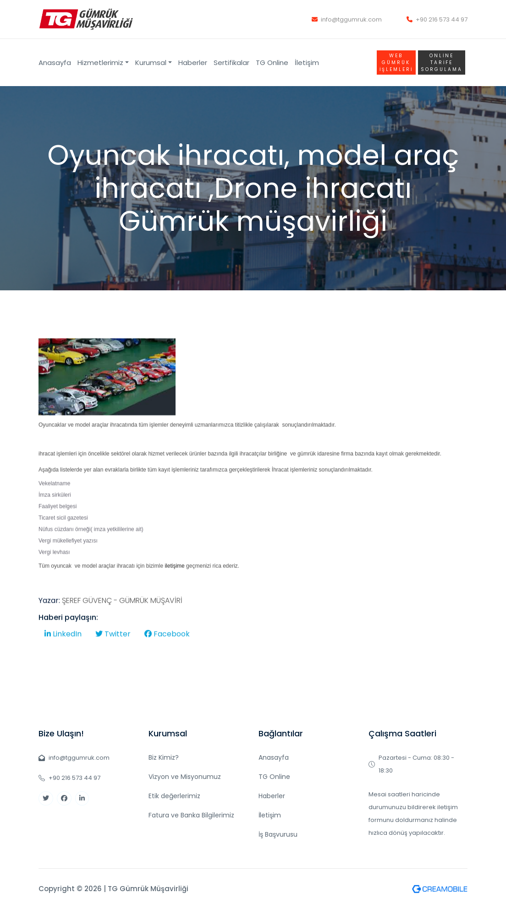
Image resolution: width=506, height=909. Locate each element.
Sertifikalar (231, 62)
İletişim (307, 62)
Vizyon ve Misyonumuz (184, 776)
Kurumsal (150, 62)
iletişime (174, 585)
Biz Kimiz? (163, 757)
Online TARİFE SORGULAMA (441, 62)
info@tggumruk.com (347, 19)
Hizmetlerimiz (100, 62)
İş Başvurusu (277, 834)
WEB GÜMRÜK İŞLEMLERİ (396, 62)
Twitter (113, 653)
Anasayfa (54, 62)
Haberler (192, 62)
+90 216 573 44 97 (437, 19)
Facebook (167, 653)
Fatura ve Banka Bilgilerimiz (191, 815)
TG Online (272, 62)
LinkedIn (63, 653)
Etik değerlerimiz (174, 795)
